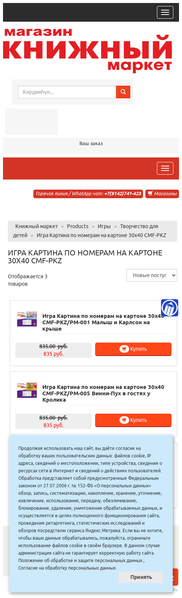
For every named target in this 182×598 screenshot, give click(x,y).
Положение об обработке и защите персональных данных (80, 560)
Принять (141, 577)
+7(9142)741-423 (122, 193)
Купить (133, 349)
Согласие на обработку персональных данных (67, 567)
